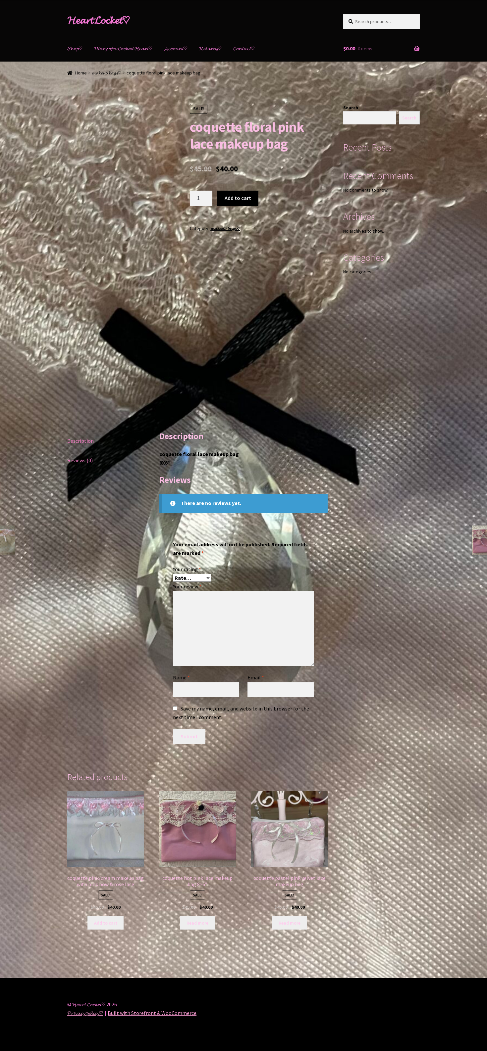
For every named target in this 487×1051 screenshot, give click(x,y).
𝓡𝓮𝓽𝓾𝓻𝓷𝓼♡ (210, 48)
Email (255, 677)
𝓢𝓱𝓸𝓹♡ (74, 48)
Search (350, 108)
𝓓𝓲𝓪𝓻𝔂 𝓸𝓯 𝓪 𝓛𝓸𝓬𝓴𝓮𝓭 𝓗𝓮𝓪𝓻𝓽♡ (123, 48)
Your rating (187, 569)
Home (81, 73)
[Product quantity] (201, 198)
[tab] (105, 441)
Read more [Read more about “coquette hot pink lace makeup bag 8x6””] (197, 923)
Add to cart (238, 198)
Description (80, 440)
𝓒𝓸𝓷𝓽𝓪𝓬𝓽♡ (244, 48)
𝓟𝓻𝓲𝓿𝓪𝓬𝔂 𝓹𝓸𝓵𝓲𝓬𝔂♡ (85, 1013)
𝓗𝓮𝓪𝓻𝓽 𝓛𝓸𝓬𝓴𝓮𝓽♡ (98, 20)
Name (181, 677)
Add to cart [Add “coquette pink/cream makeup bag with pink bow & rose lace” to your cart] (105, 923)
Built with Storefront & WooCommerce (152, 1013)
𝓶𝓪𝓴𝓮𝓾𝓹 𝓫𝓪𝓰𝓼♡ (107, 73)
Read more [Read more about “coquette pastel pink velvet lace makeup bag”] (289, 923)
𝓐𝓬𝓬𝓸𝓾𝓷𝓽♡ (176, 48)
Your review (187, 586)
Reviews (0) (80, 460)
